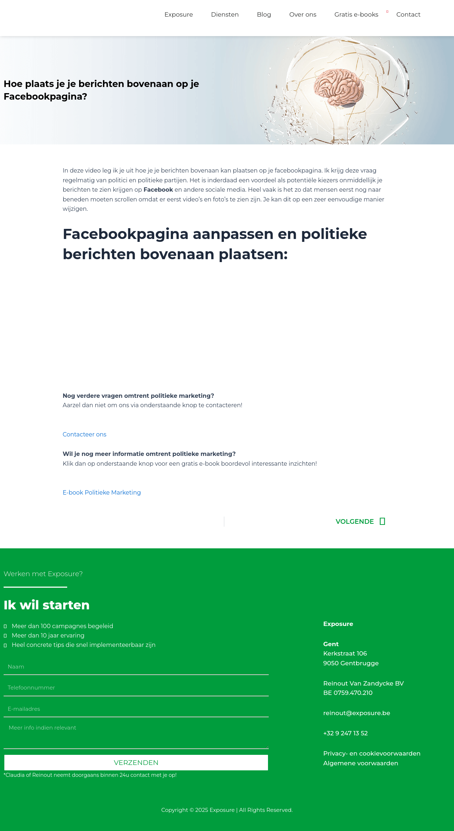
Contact (409, 14)
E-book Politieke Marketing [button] (101, 492)
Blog (264, 14)
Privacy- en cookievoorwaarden (372, 753)
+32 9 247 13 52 (345, 733)
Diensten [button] (225, 14)
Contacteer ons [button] (84, 434)
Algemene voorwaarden (360, 763)
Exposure (178, 14)
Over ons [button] (302, 14)
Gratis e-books (356, 14)
